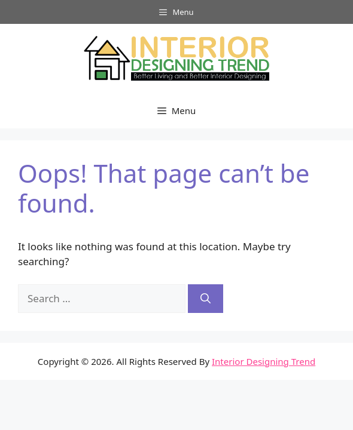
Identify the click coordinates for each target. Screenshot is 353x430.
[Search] (205, 298)
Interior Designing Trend (263, 361)
